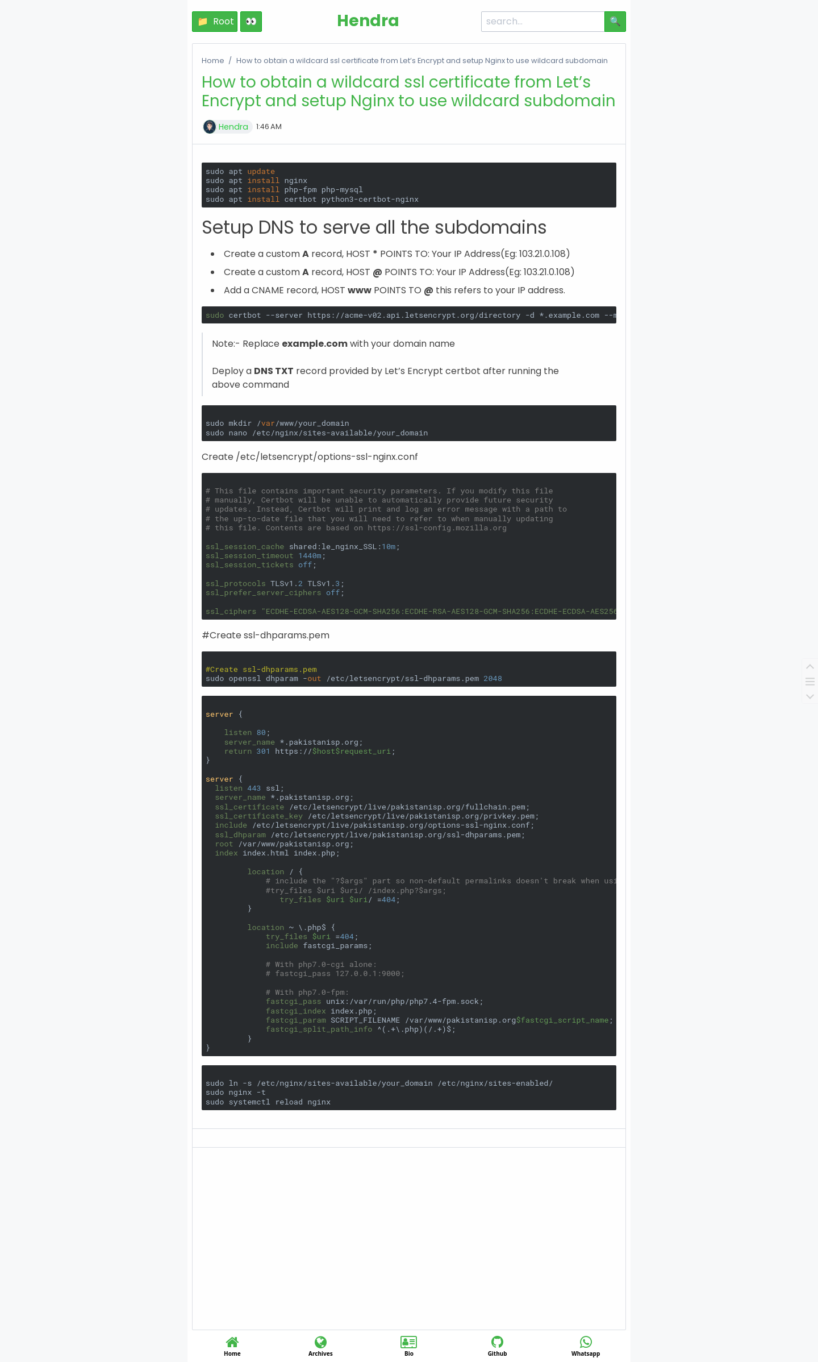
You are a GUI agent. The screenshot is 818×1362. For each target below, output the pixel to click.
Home (213, 60)
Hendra (233, 126)
